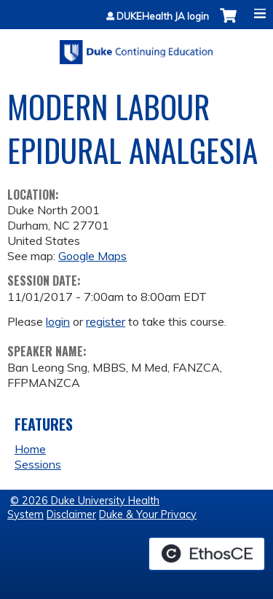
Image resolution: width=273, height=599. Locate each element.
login (58, 321)
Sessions (38, 464)
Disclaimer (71, 514)
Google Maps (92, 255)
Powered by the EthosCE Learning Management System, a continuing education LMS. (207, 553)
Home (30, 449)
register (105, 321)
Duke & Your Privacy (148, 514)
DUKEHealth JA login (162, 16)
